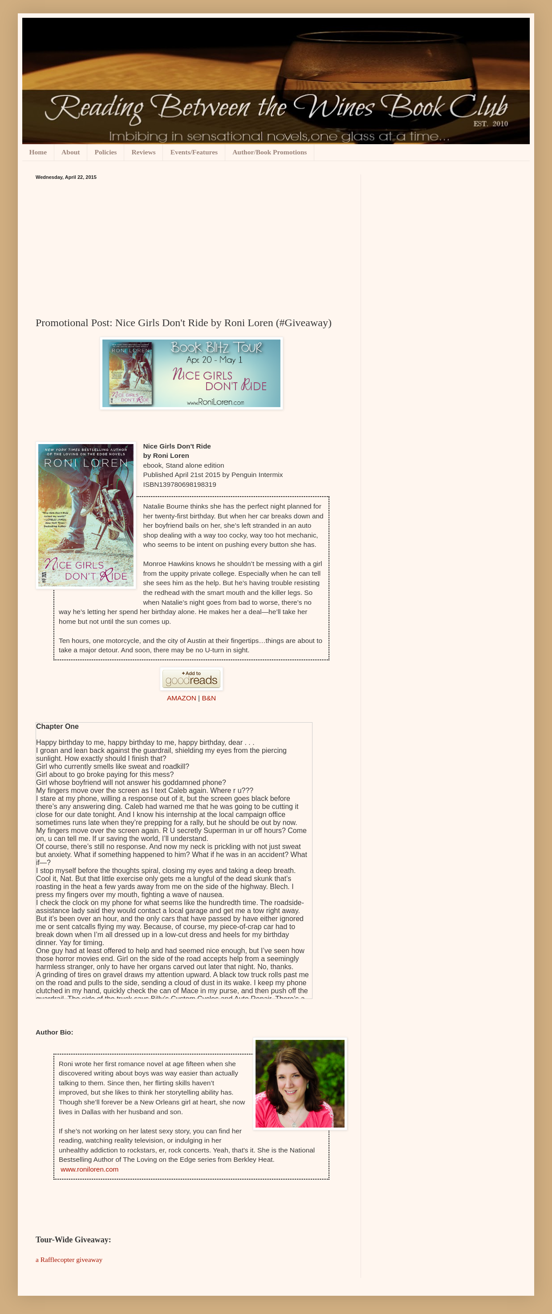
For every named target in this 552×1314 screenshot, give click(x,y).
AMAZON (181, 698)
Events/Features (194, 152)
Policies (105, 152)
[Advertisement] (191, 246)
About (70, 152)
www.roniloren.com (89, 1169)
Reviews (143, 152)
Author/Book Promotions (269, 152)
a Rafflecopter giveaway (69, 1259)
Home (38, 152)
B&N (209, 698)
